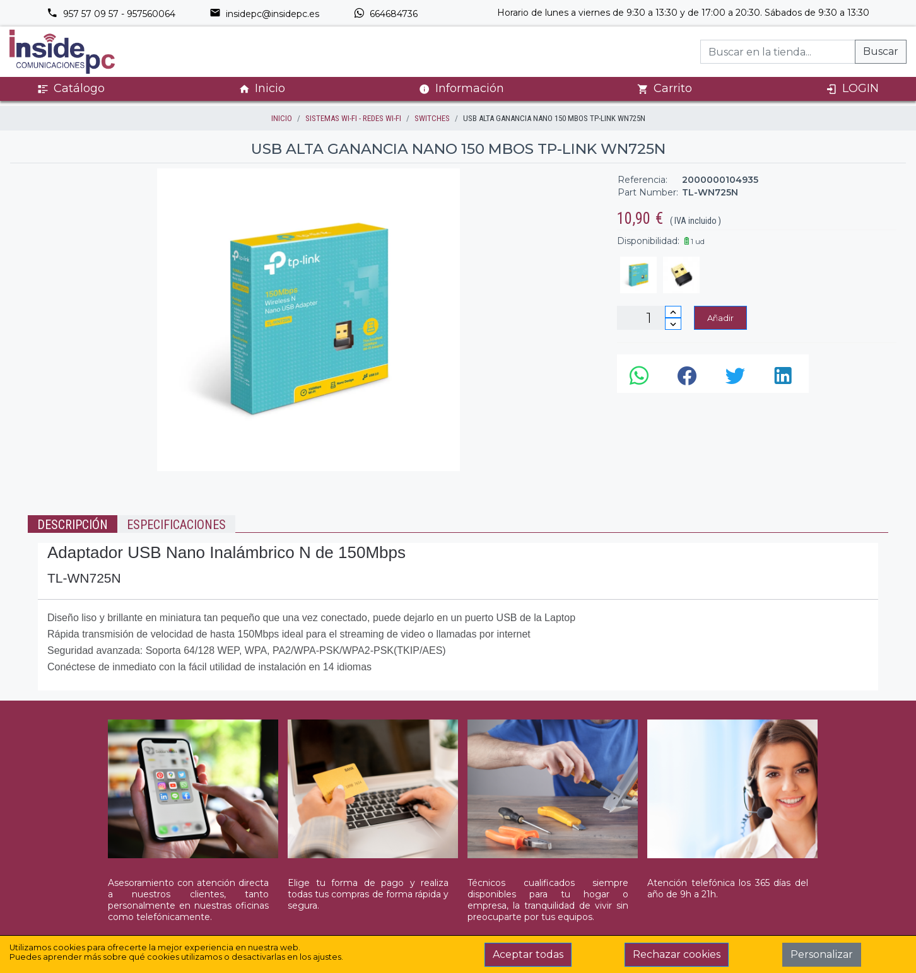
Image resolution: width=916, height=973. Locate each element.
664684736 (385, 14)
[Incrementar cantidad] (673, 312)
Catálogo (71, 88)
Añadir (720, 318)
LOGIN (852, 88)
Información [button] (461, 88)
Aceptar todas (528, 954)
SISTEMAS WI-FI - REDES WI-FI (353, 118)
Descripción (72, 524)
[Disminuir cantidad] (673, 324)
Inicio (261, 88)
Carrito (664, 88)
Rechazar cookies (676, 954)
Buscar (880, 51)
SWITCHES (432, 118)
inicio (281, 118)
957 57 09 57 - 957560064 (111, 14)
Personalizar (821, 954)
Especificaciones (176, 524)
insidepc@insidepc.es (264, 14)
